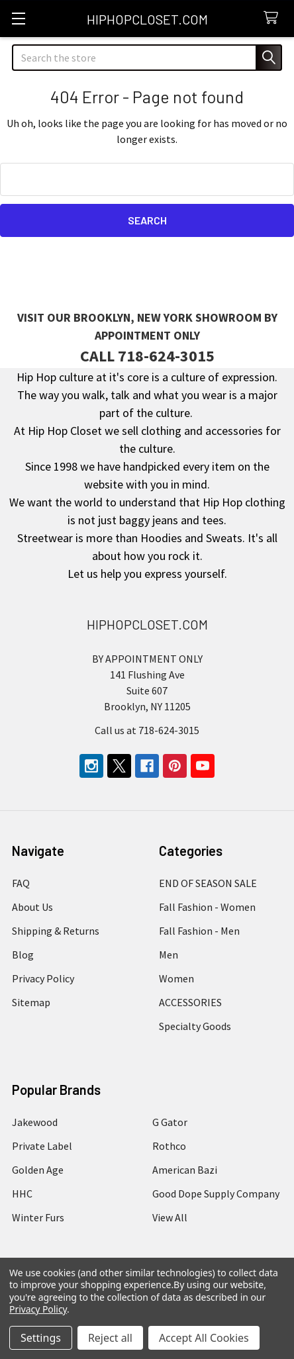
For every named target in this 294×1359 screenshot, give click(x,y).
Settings (41, 1338)
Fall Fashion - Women (207, 907)
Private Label (42, 1145)
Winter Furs (38, 1217)
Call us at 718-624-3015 (147, 730)
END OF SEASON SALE (208, 883)
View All (169, 1217)
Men (168, 954)
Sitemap (31, 1002)
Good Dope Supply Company (215, 1193)
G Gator (169, 1122)
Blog (23, 954)
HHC (22, 1193)
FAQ (21, 883)
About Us (32, 907)
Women (176, 978)
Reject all (110, 1338)
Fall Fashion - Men (199, 930)
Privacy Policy (43, 978)
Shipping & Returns (55, 930)
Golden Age (38, 1169)
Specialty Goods (195, 1026)
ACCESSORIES (190, 1002)
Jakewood (35, 1122)
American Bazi (184, 1169)
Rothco (169, 1145)
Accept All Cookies (204, 1338)
